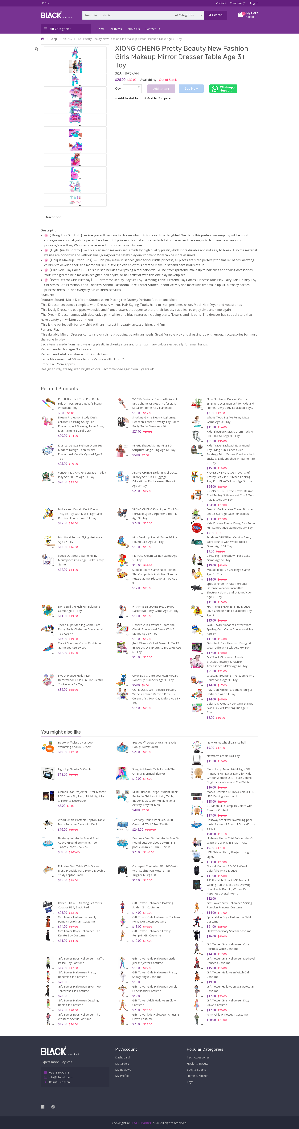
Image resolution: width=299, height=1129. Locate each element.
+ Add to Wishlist (127, 98)
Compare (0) (238, 3)
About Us (134, 29)
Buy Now (191, 88)
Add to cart (161, 89)
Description (53, 217)
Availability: (148, 80)
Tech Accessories (198, 1057)
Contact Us (152, 29)
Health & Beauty (197, 1063)
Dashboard (122, 1057)
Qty (118, 88)
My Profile (122, 1076)
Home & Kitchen (197, 1076)
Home (100, 29)
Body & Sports (196, 1069)
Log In (254, 3)
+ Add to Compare (157, 98)
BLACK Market (141, 1123)
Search (216, 15)
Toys (190, 1082)
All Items (116, 29)
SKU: (118, 73)
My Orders (122, 1063)
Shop (54, 39)
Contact (221, 3)
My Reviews (123, 1069)
